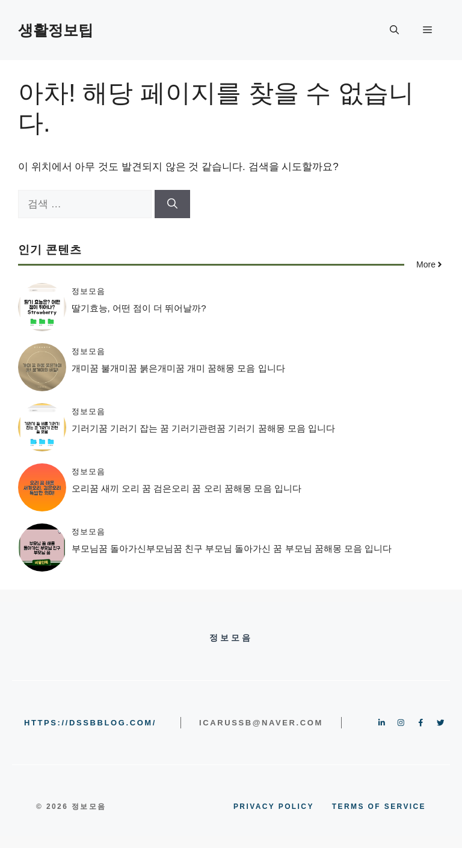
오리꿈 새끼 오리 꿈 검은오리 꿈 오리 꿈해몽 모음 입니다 (187, 488)
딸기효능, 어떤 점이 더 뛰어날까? (139, 308)
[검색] (172, 204)
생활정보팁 (55, 30)
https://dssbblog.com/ (90, 722)
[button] (394, 30)
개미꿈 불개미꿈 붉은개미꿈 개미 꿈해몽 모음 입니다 (178, 368)
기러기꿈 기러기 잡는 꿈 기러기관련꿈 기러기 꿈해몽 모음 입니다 (203, 428)
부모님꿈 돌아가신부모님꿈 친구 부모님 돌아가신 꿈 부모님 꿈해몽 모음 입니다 (232, 548)
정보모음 (88, 291)
